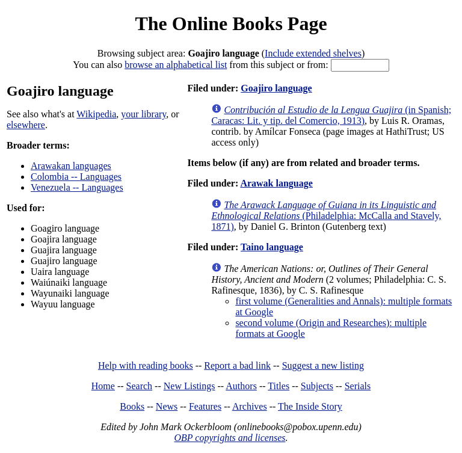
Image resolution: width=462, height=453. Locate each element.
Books (132, 406)
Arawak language (276, 183)
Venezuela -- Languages (77, 187)
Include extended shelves (313, 53)
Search (139, 386)
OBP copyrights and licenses (229, 438)
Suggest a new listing (323, 365)
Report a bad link (237, 365)
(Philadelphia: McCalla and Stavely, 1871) (326, 216)
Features (205, 406)
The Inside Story (310, 406)
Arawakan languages (71, 166)
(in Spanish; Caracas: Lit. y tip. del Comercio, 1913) (331, 115)
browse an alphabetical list (176, 65)
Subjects (317, 386)
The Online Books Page (231, 23)
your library (143, 114)
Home (103, 386)
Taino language (272, 247)
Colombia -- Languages (76, 176)
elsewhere (26, 125)
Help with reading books (145, 365)
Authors (241, 386)
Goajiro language (276, 88)
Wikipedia (96, 114)
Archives (249, 406)
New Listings (189, 386)
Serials (358, 386)
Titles (278, 386)
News (166, 406)
